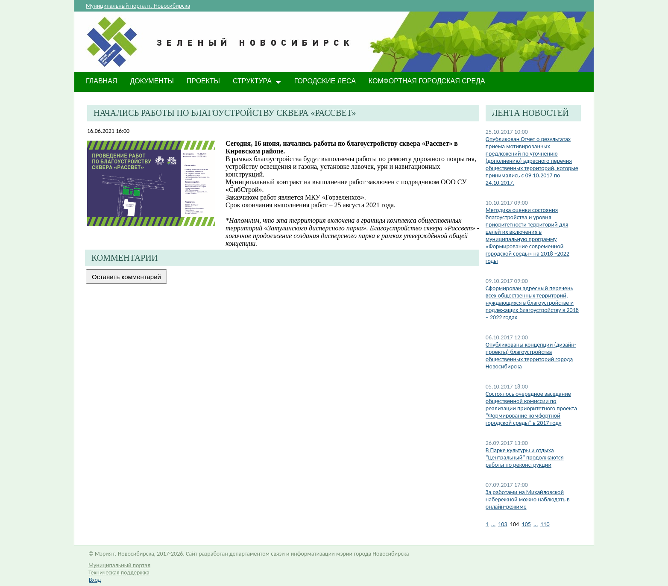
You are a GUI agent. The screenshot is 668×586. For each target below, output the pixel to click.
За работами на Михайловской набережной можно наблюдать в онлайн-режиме (528, 499)
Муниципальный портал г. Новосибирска (138, 5)
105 (526, 524)
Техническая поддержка (118, 572)
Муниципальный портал (119, 565)
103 (502, 524)
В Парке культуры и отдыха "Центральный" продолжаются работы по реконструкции (525, 457)
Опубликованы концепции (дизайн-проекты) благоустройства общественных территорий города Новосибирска (531, 355)
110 (544, 524)
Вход (95, 579)
